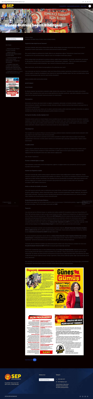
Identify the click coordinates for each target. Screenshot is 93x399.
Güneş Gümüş (13, 20)
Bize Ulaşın (83, 6)
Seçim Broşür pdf (28, 359)
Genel (7, 20)
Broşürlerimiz (76, 6)
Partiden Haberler (22, 20)
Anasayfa (61, 6)
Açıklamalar (70, 6)
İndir (35, 359)
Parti (65, 6)
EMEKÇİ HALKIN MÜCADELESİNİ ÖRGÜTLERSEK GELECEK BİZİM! (13, 54)
